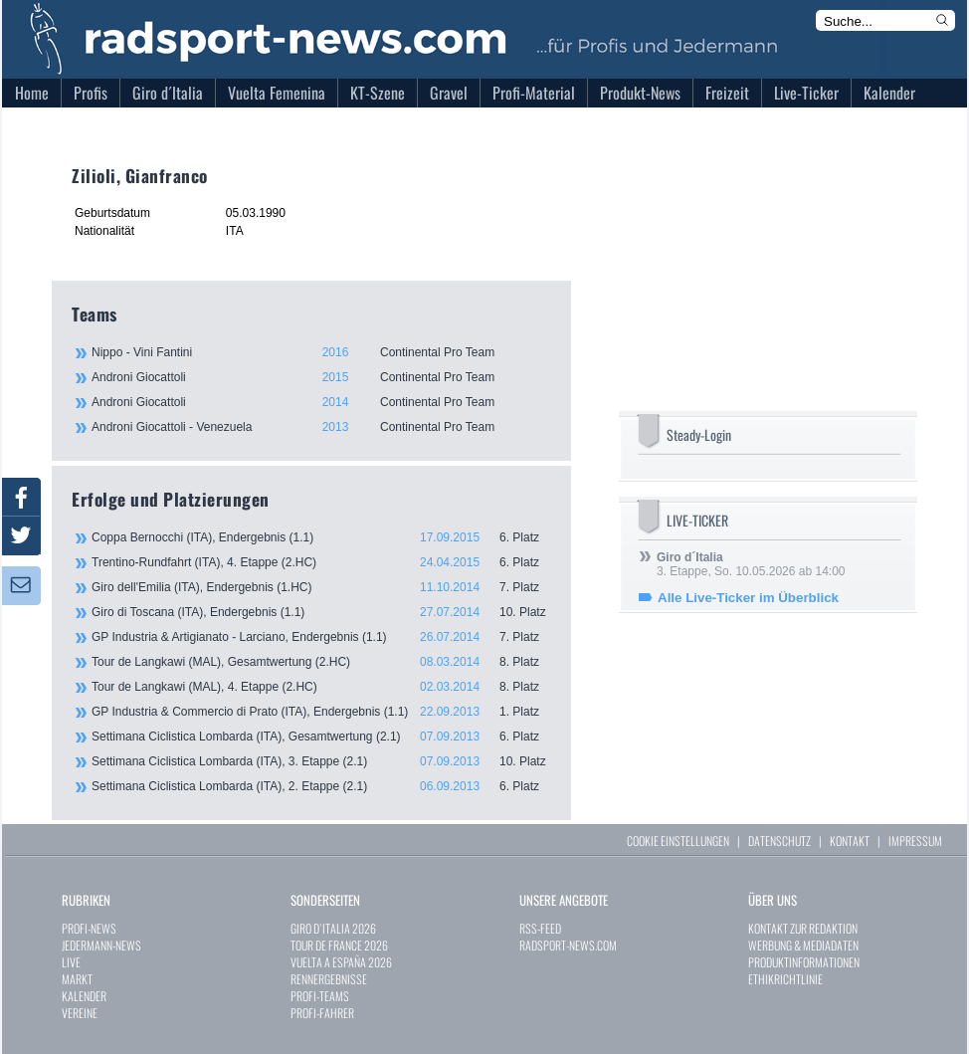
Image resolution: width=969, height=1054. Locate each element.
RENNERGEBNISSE (329, 978)
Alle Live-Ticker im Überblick (748, 597)
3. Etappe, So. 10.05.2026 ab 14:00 (751, 564)
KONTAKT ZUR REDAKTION (803, 928)
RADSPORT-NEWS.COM (568, 945)
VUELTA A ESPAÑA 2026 (341, 961)
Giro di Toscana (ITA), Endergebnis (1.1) (321, 612)
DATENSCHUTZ (779, 840)
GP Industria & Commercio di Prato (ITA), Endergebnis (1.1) (321, 712)
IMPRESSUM (915, 840)
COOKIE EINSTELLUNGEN (678, 840)
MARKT (77, 978)
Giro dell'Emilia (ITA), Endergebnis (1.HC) (321, 587)
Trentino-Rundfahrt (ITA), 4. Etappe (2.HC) (321, 562)
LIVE (71, 961)
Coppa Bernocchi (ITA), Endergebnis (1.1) (321, 537)
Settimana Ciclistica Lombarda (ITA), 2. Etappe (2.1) (321, 786)
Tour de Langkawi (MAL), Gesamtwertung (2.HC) (321, 662)
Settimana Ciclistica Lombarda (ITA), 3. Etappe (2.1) (321, 761)
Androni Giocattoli (320, 377)
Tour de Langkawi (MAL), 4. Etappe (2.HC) (321, 687)
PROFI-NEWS (89, 928)
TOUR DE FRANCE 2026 (339, 945)
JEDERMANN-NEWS (101, 945)
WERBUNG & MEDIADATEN (803, 945)
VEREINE (79, 1012)
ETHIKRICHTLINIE (785, 978)
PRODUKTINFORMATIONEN (804, 961)
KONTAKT (850, 840)
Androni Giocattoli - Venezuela (320, 427)
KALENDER (84, 995)
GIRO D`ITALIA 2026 (333, 928)
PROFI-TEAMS (320, 995)
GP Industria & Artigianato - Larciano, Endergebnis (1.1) (321, 637)
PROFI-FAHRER (322, 1012)
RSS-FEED (540, 928)
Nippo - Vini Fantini (320, 352)
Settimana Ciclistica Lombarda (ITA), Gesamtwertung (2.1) (321, 736)
